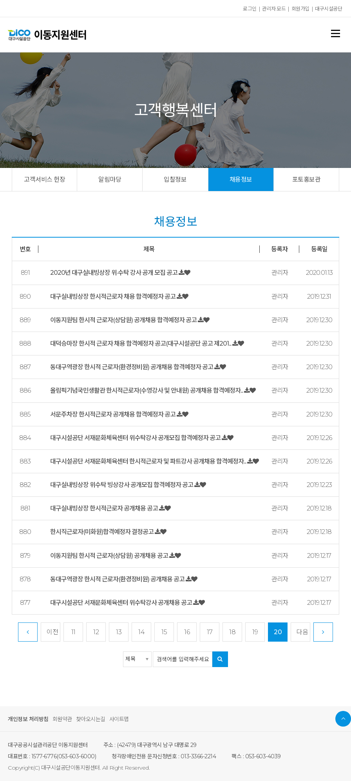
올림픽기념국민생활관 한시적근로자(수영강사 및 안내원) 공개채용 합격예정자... (147, 390)
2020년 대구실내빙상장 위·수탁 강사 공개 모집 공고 (114, 272)
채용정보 (241, 179)
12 (96, 632)
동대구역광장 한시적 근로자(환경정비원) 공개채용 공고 (118, 579)
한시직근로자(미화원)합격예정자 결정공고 (102, 532)
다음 (302, 632)
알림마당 (109, 179)
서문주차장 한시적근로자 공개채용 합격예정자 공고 (113, 414)
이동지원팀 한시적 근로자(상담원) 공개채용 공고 (109, 555)
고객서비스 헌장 (44, 179)
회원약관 (62, 719)
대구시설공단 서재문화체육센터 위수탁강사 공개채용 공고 (121, 602)
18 (232, 632)
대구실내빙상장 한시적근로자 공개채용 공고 (104, 508)
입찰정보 (175, 179)
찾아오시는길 (90, 719)
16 (187, 632)
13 (118, 632)
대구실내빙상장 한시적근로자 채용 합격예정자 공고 (113, 296)
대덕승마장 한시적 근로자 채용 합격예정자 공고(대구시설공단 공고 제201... (141, 343)
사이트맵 (119, 719)
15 (164, 632)
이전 (52, 632)
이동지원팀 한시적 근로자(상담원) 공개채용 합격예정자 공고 (124, 320)
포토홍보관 (306, 179)
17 (209, 632)
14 (141, 632)
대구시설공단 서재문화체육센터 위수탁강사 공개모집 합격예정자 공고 (136, 438)
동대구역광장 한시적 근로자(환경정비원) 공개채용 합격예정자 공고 (132, 367)
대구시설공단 (328, 8)
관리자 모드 (274, 8)
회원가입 (300, 8)
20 (278, 632)
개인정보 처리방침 (28, 719)
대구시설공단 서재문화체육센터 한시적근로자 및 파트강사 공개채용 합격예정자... (148, 461)
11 (73, 632)
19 (255, 632)
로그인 (250, 8)
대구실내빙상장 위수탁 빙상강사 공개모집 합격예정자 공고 (122, 485)
